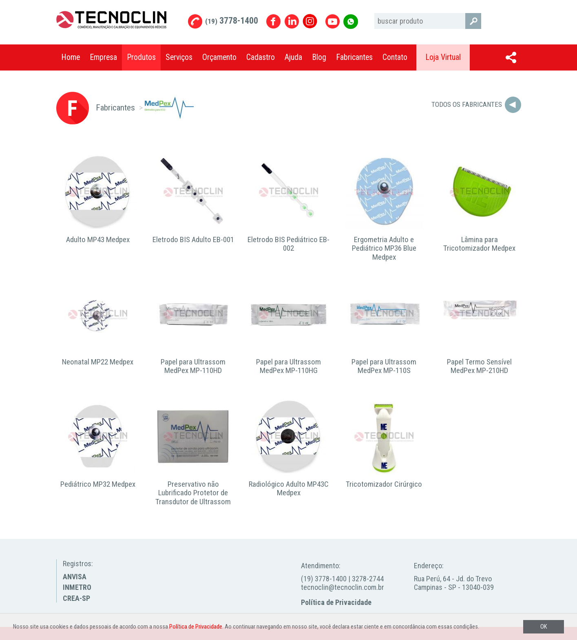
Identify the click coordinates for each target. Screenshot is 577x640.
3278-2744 (368, 578)
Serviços (179, 57)
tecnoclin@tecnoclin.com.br (342, 587)
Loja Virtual (443, 57)
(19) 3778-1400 (324, 578)
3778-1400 (231, 20)
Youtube (332, 21)
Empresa (103, 57)
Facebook (273, 21)
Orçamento (219, 57)
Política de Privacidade (336, 602)
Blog (319, 57)
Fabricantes (354, 57)
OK (543, 626)
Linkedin (292, 21)
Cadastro (260, 57)
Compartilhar (511, 57)
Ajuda (293, 57)
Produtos (141, 57)
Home (70, 57)
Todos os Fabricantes (466, 104)
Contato (394, 57)
